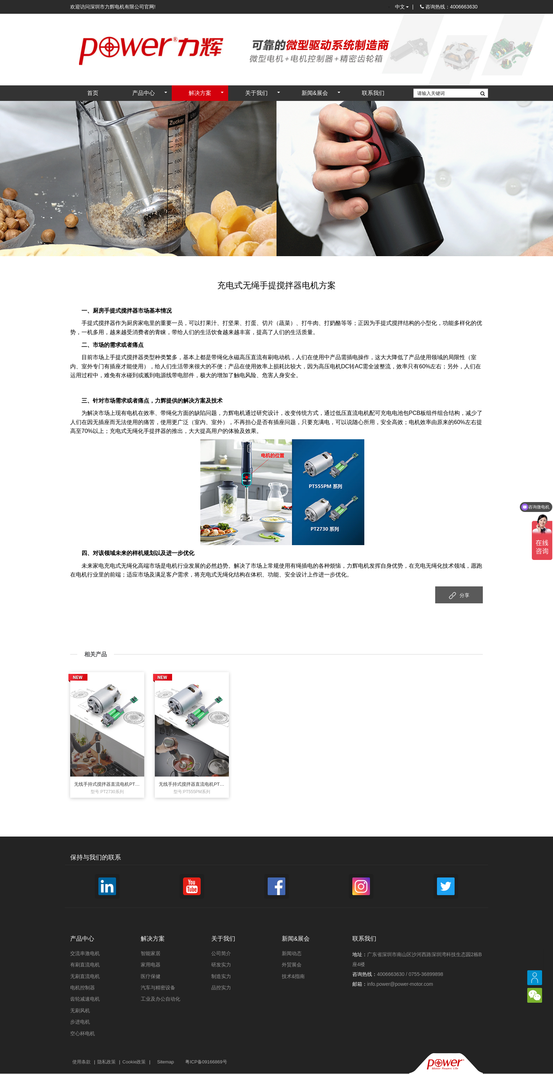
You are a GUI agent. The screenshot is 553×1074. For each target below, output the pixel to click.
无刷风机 (80, 1011)
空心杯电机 (82, 1034)
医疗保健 (150, 976)
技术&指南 (293, 976)
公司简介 (221, 954)
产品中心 (143, 94)
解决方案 (200, 94)
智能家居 (150, 954)
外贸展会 (292, 965)
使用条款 (81, 1062)
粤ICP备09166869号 (206, 1062)
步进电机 (80, 1022)
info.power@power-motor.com (400, 985)
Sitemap (165, 1062)
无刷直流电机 (85, 976)
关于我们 (256, 94)
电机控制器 (82, 988)
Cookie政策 (134, 1062)
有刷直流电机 (85, 965)
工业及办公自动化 (160, 999)
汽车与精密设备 (158, 988)
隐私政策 (106, 1062)
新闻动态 (292, 954)
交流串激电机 (85, 954)
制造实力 (221, 976)
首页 (92, 94)
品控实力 (221, 988)
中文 (402, 7)
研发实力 (221, 965)
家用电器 (150, 965)
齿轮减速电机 (85, 999)
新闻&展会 (315, 94)
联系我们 (373, 94)
